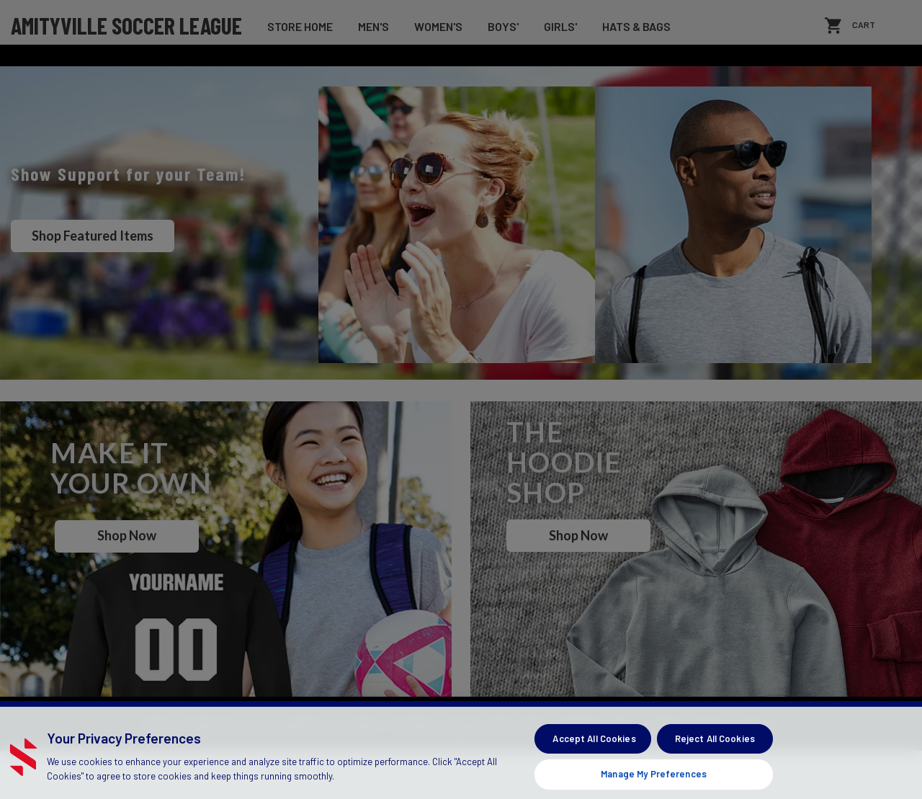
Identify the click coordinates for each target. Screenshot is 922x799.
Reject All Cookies (715, 766)
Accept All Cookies (593, 766)
